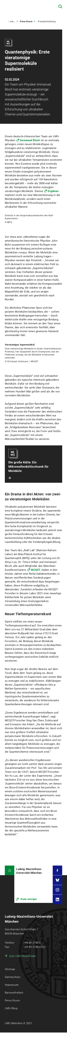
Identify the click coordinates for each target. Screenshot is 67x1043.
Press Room (26, 21)
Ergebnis (53, 191)
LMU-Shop (11, 1008)
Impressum (12, 984)
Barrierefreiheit (14, 992)
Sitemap (10, 969)
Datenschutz (12, 977)
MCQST (35, 569)
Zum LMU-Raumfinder (22, 956)
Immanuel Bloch (30, 140)
